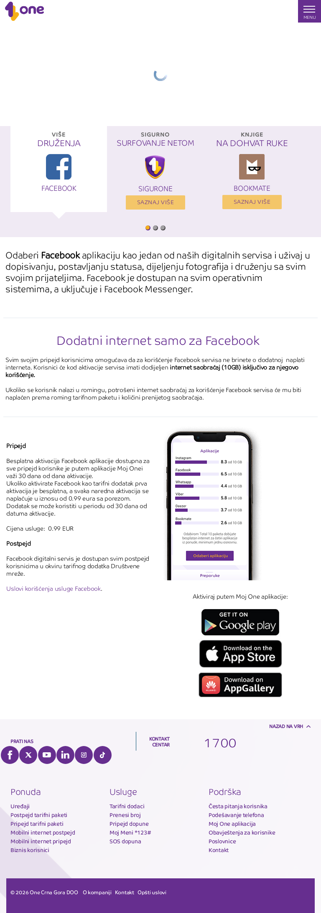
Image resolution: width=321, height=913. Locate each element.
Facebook (10, 755)
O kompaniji (97, 892)
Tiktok (103, 755)
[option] (58, 173)
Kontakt (219, 850)
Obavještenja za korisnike (242, 832)
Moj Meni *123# (130, 832)
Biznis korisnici (29, 850)
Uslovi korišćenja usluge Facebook (53, 588)
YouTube (47, 755)
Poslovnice (222, 841)
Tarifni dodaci (127, 806)
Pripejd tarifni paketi (36, 823)
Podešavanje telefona (236, 815)
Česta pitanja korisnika (238, 806)
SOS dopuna (125, 841)
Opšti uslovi (152, 892)
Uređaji (20, 806)
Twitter (28, 755)
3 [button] (162, 227)
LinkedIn (65, 755)
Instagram (84, 755)
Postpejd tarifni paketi (38, 815)
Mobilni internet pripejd (40, 841)
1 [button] (147, 227)
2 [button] (155, 227)
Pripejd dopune (129, 823)
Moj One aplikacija (232, 823)
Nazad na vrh (286, 726)
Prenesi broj (125, 815)
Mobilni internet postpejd (42, 832)
